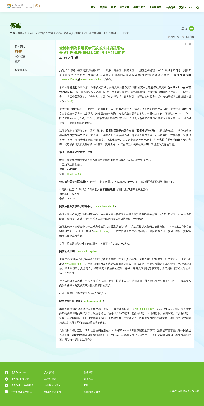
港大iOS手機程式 (17, 379)
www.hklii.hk (101, 231)
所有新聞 (20, 46)
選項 (187, 28)
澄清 (17, 61)
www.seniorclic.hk (90, 79)
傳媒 (20, 33)
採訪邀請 (20, 56)
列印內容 (174, 36)
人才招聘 (49, 372)
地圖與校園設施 (52, 385)
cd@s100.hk (74, 173)
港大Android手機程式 (19, 385)
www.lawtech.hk (105, 206)
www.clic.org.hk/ (87, 251)
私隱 (86, 385)
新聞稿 (29, 33)
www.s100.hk (69, 79)
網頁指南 (88, 379)
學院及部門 (136, 8)
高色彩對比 (50, 378)
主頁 (12, 33)
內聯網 (167, 8)
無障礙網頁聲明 (92, 391)
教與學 (100, 8)
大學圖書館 (152, 8)
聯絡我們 (88, 372)
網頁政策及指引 (52, 391)
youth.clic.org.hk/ (92, 301)
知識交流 (122, 8)
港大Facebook (15, 372)
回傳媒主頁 (21, 69)
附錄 (69, 101)
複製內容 (189, 36)
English (189, 9)
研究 (110, 8)
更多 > (179, 8)
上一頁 (187, 44)
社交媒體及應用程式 (18, 391)
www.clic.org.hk (73, 263)
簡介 (90, 8)
